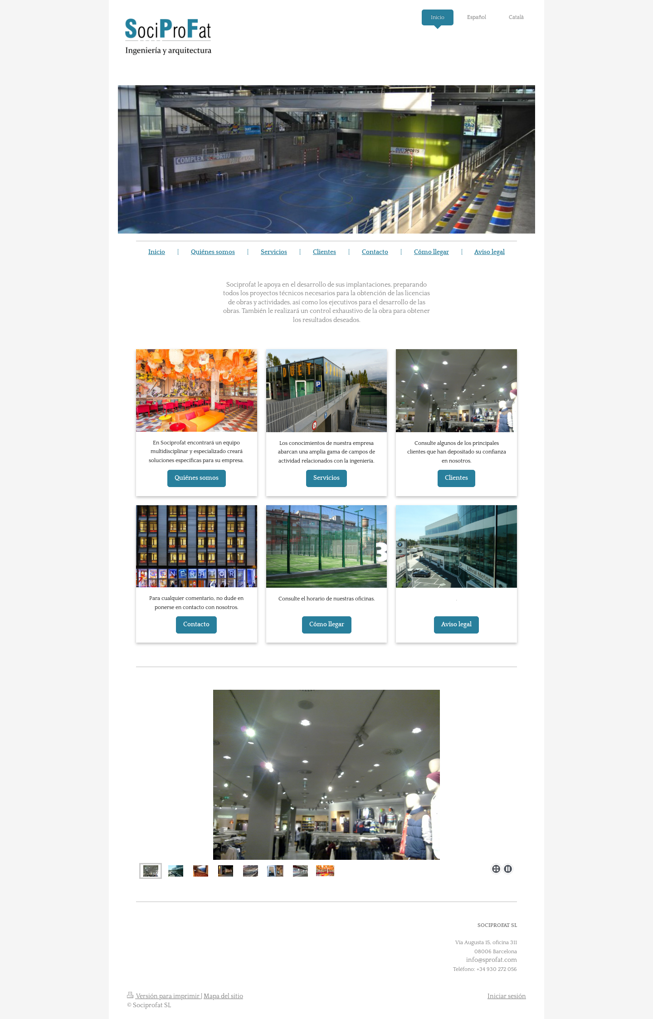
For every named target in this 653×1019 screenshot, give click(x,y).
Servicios (274, 252)
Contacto (375, 252)
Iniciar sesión (506, 996)
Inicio (156, 252)
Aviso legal (489, 252)
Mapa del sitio (223, 996)
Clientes (324, 252)
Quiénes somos (213, 252)
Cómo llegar (431, 252)
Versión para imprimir (164, 996)
